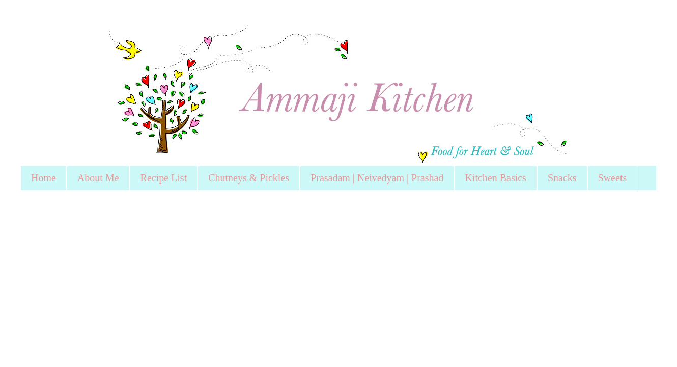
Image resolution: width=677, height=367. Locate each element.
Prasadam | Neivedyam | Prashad (377, 178)
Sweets (612, 178)
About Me (98, 178)
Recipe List (163, 178)
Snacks (562, 178)
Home (43, 178)
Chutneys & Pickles (248, 178)
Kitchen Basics (495, 178)
